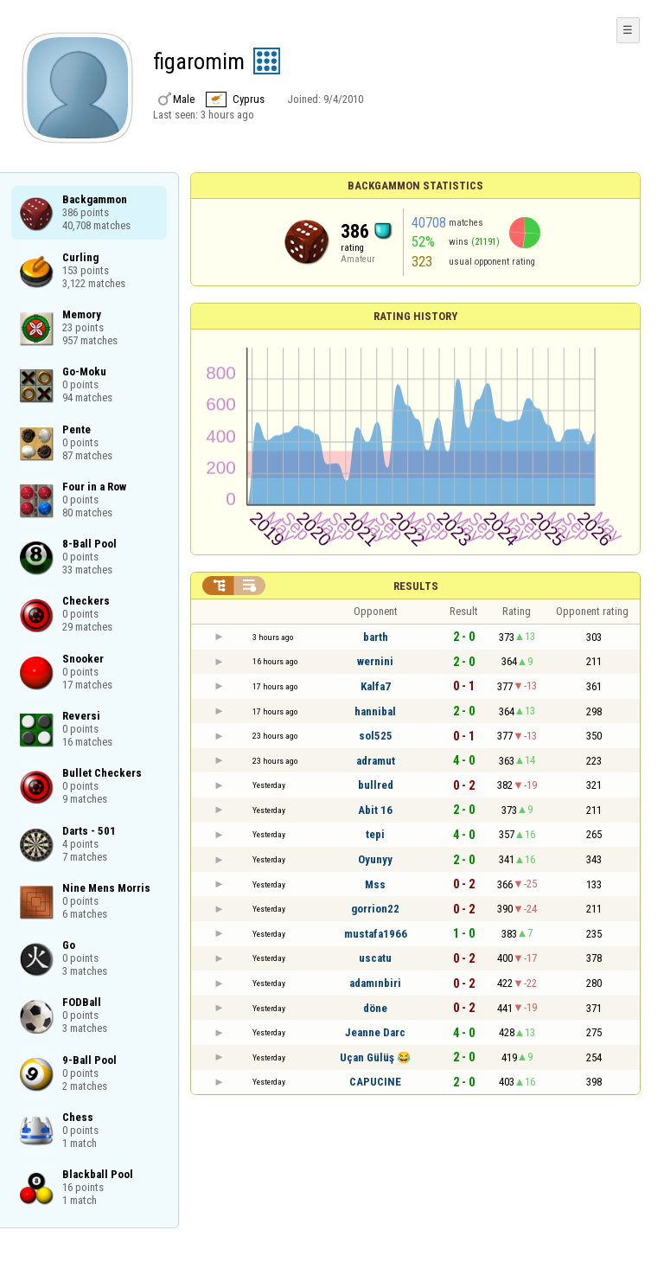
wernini (375, 661)
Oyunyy (375, 859)
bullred (375, 784)
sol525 (376, 735)
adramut (375, 760)
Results (415, 586)
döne (375, 1008)
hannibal (375, 711)
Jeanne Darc (375, 1032)
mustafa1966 (375, 933)
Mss (375, 884)
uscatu (375, 957)
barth (375, 637)
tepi (375, 834)
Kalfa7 (376, 686)
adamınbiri (375, 983)
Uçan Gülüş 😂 (375, 1057)
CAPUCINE (375, 1081)
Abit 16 (375, 810)
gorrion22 (375, 908)
